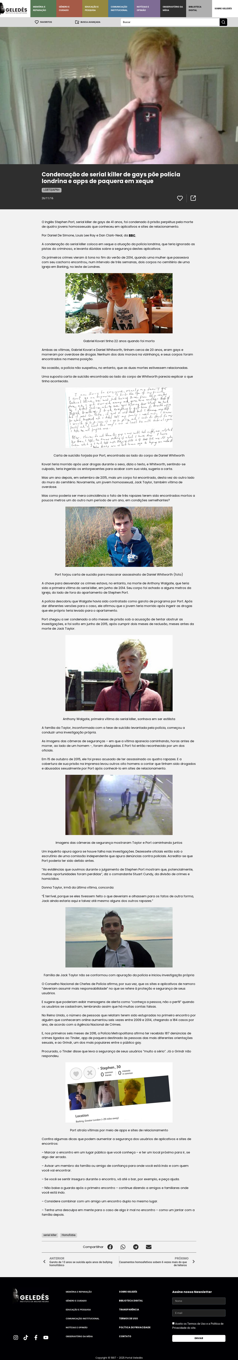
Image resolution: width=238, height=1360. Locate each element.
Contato (125, 1336)
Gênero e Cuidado (64, 8)
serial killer (49, 1234)
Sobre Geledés (223, 8)
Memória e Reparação (39, 8)
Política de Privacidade (134, 1327)
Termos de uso (128, 1318)
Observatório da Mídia (173, 8)
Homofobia (68, 1234)
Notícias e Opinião (143, 8)
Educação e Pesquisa (92, 8)
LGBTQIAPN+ (51, 189)
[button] (110, 1247)
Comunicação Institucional (119, 8)
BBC (132, 235)
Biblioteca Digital (195, 8)
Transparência (129, 1309)
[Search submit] (223, 22)
